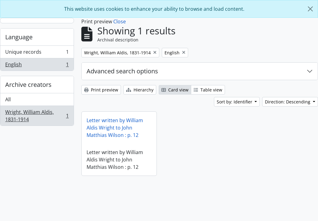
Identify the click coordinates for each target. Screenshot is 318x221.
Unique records (37, 53)
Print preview (101, 90)
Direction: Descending (288, 102)
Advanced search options (122, 71)
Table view (208, 90)
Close (119, 21)
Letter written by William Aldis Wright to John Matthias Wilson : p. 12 (115, 127)
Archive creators (28, 84)
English (37, 66)
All (8, 99)
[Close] (310, 8)
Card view (174, 90)
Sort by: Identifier (235, 102)
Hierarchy (139, 90)
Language (19, 37)
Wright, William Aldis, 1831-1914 (37, 116)
